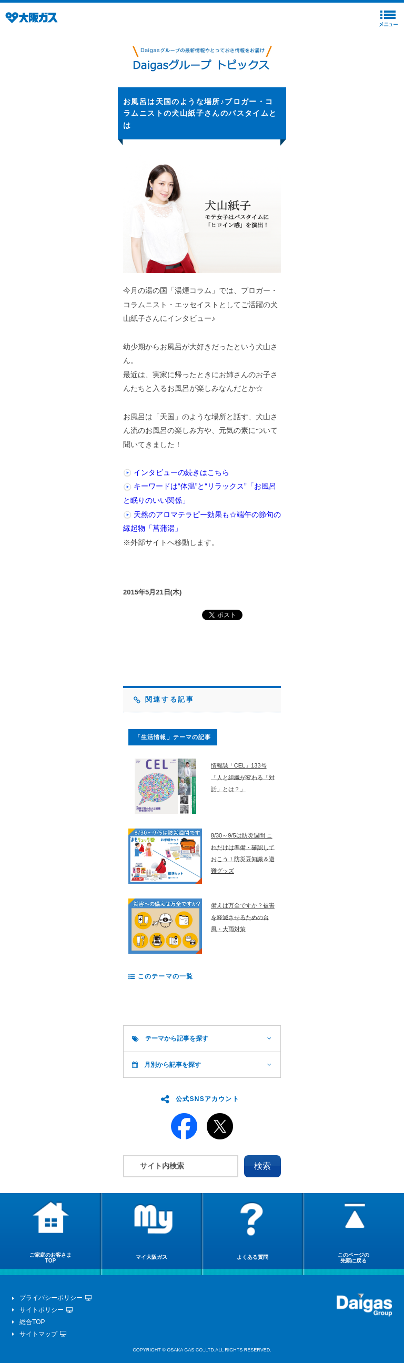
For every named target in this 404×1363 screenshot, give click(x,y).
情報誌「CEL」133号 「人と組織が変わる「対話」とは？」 (243, 777)
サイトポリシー (41, 1310)
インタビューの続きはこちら (181, 472)
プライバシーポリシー (51, 1297)
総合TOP (32, 1322)
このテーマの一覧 (160, 976)
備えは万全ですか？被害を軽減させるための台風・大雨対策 (243, 917)
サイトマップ (38, 1334)
